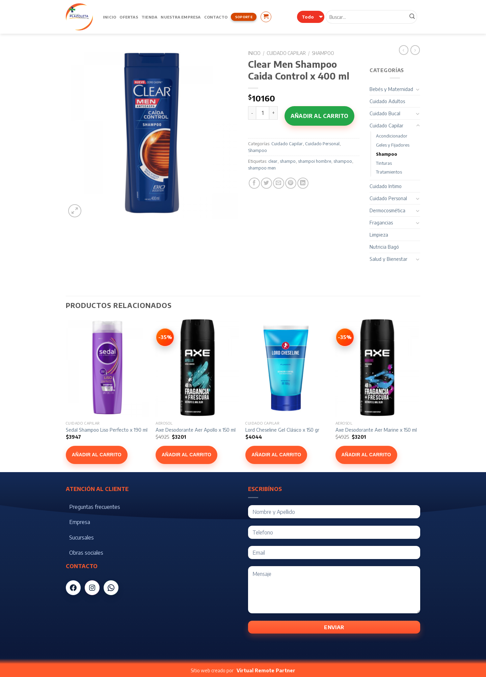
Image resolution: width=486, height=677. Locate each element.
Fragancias (381, 222)
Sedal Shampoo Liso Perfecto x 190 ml (106, 430)
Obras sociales (86, 552)
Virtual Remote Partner (266, 670)
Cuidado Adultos (387, 101)
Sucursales (81, 537)
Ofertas (128, 16)
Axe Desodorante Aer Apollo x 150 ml (196, 430)
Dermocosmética (387, 210)
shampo (288, 161)
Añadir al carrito (319, 116)
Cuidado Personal (322, 143)
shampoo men (262, 168)
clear (272, 161)
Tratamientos (389, 172)
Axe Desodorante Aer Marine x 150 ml (376, 430)
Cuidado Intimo (386, 186)
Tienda (149, 16)
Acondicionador (391, 136)
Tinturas (384, 163)
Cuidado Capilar (286, 53)
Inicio (109, 16)
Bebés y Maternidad (391, 89)
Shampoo (323, 53)
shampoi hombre (314, 161)
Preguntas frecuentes (94, 506)
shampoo (342, 161)
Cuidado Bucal (385, 113)
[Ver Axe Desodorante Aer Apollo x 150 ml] (165, 337)
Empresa (79, 522)
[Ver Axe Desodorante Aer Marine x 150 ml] (344, 337)
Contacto (216, 16)
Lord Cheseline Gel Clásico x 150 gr (282, 430)
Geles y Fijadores (392, 145)
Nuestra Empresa (180, 16)
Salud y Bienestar (388, 259)
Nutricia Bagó (384, 247)
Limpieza (379, 235)
